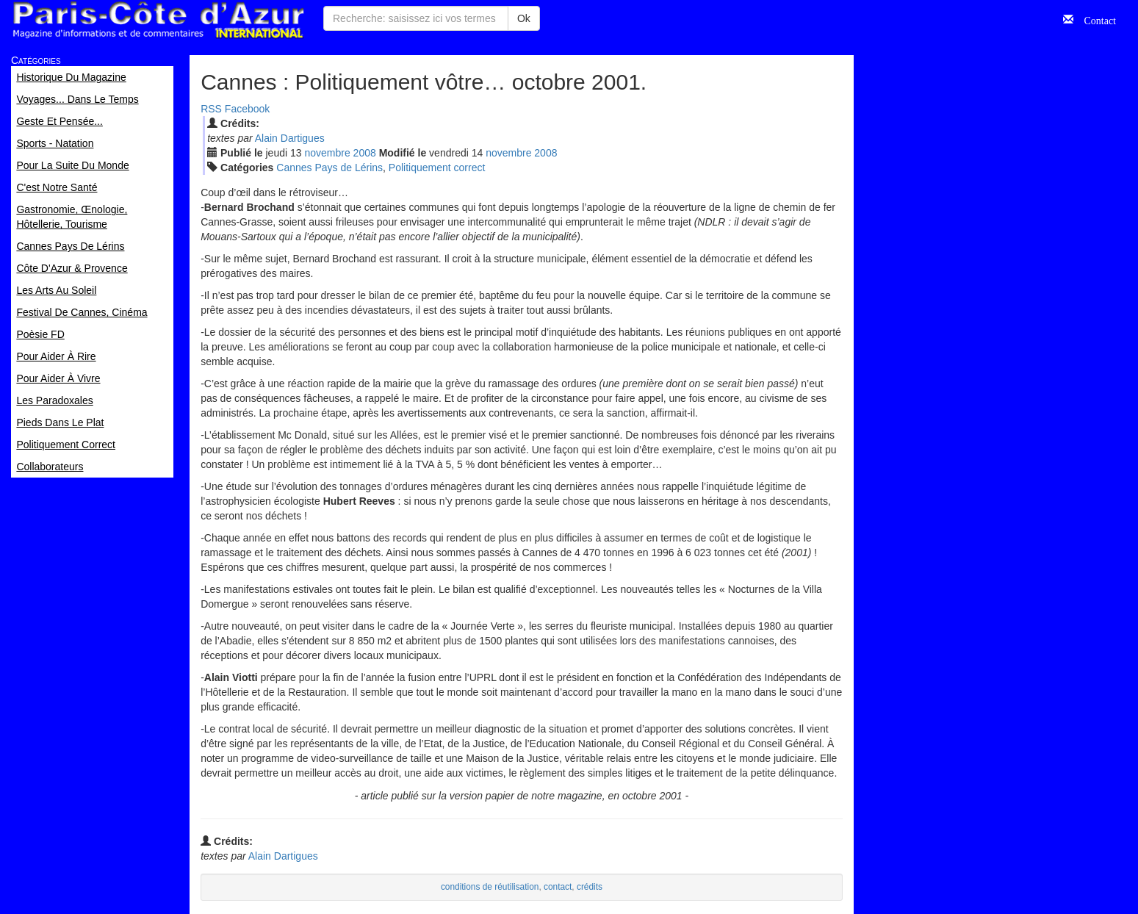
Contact (1094, 19)
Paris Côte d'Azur (158, 20)
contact (558, 885)
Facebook (247, 109)
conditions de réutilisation (490, 885)
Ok (523, 18)
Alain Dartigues (290, 138)
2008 (364, 153)
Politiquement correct (437, 167)
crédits (589, 885)
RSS (211, 109)
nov (327, 153)
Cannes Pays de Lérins (329, 167)
